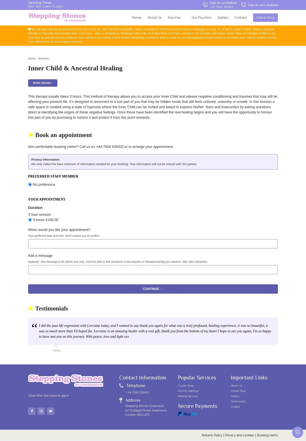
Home (136, 17)
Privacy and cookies (239, 435)
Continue (151, 289)
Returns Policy (212, 435)
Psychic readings (188, 391)
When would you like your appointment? (59, 230)
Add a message (40, 256)
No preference (41, 185)
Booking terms (267, 435)
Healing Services (188, 396)
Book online (42, 83)
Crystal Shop (185, 386)
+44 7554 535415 (137, 392)
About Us (155, 17)
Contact (241, 17)
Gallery (223, 17)
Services (174, 17)
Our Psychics (201, 17)
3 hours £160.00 (43, 220)
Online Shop (265, 17)
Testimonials (238, 401)
